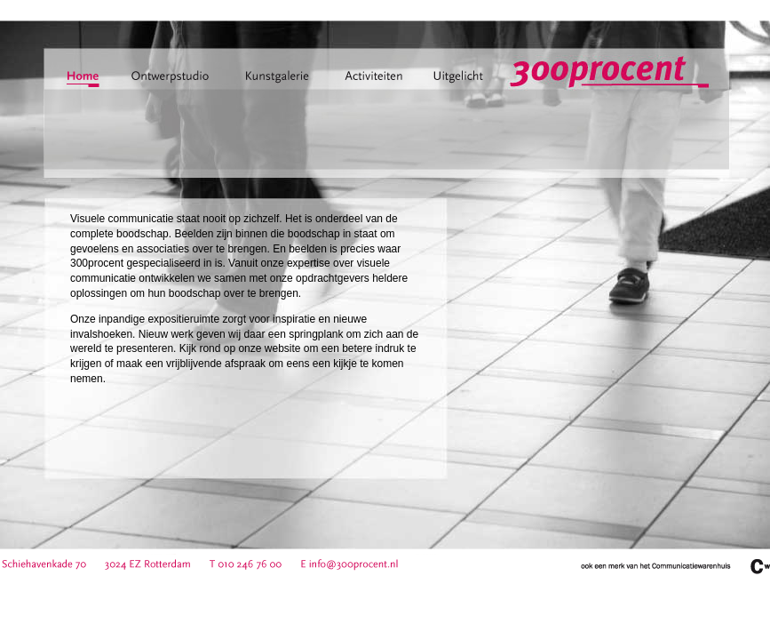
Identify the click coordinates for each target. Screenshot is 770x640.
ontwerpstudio (175, 81)
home (83, 81)
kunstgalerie (289, 81)
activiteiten (373, 81)
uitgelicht (458, 81)
